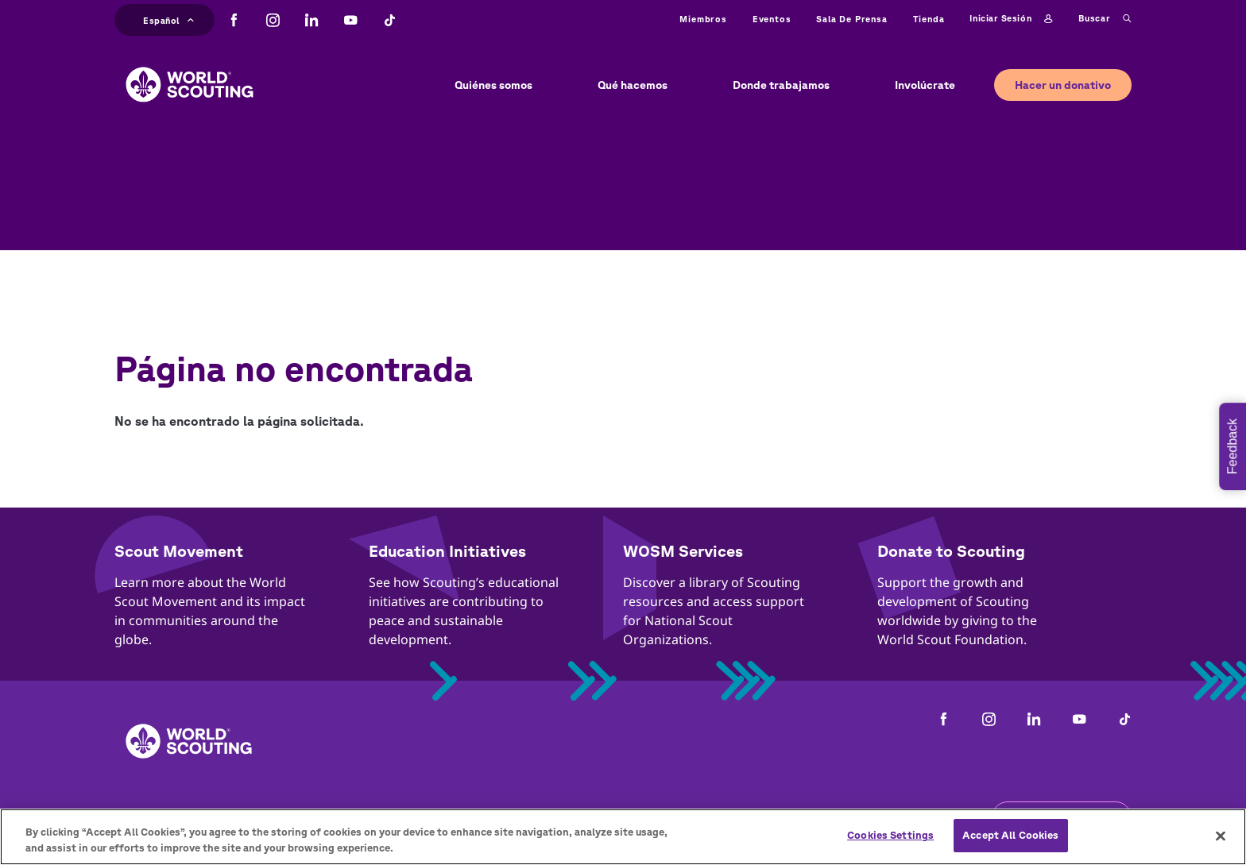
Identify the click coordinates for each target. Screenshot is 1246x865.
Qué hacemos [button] (633, 85)
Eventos (772, 19)
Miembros (702, 19)
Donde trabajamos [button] (781, 85)
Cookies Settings (890, 835)
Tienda (929, 19)
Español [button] (168, 18)
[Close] (1220, 835)
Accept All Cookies (1010, 835)
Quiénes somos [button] (493, 85)
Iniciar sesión (1010, 19)
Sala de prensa (851, 19)
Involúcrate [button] (925, 85)
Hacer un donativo (1063, 85)
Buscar (1105, 19)
